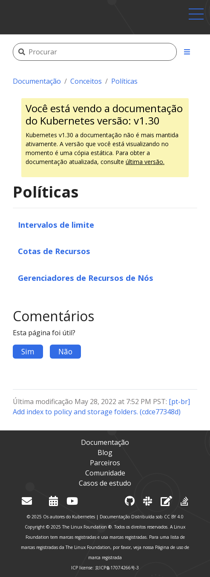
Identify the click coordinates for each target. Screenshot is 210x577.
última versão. (145, 162)
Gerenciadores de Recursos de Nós (85, 277)
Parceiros (105, 462)
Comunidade (105, 473)
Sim (28, 351)
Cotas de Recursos (54, 251)
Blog (105, 452)
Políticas (124, 81)
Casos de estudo (105, 483)
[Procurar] (102, 51)
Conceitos (86, 81)
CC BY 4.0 (174, 517)
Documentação (37, 81)
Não (65, 351)
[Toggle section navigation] (187, 52)
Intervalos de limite (56, 224)
